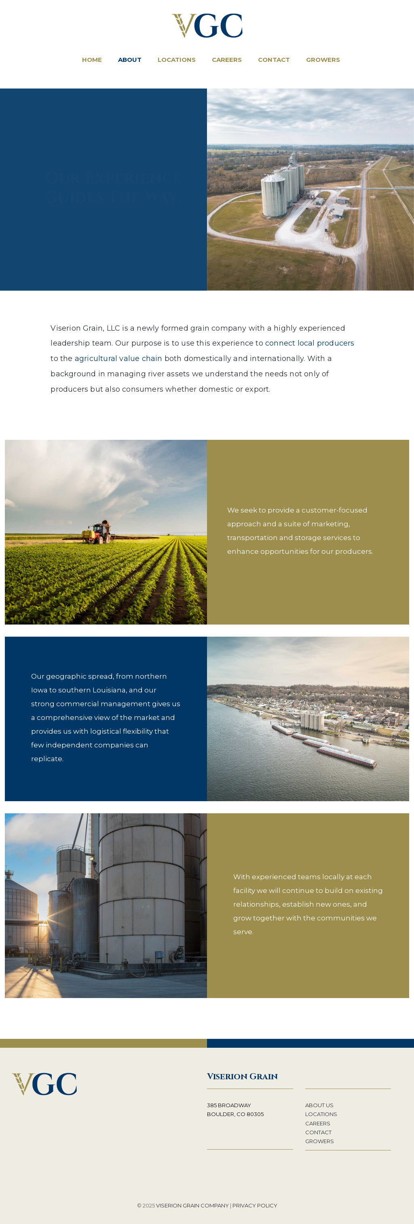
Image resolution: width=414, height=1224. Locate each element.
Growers (323, 59)
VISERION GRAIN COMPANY (192, 1205)
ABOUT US (319, 1105)
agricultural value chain (119, 358)
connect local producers (310, 343)
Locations (177, 59)
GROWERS (319, 1141)
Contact (274, 59)
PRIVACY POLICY (254, 1205)
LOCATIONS (321, 1114)
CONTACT (318, 1132)
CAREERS (317, 1123)
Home (92, 59)
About (130, 59)
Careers (227, 59)
